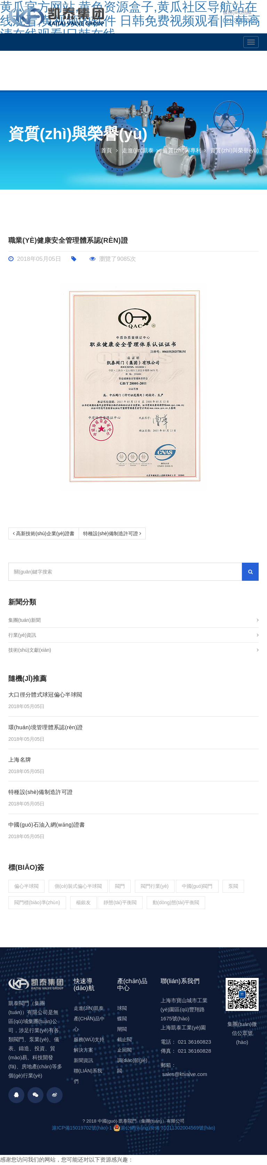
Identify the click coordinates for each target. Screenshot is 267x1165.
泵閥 (233, 886)
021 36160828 (194, 1051)
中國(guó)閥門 (197, 886)
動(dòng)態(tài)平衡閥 (176, 902)
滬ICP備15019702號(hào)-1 (82, 1128)
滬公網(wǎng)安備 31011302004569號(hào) (164, 1127)
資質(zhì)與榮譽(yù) (234, 150)
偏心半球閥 (26, 886)
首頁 (106, 150)
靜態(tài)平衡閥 (120, 902)
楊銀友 (83, 902)
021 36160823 (194, 1042)
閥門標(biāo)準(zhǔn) (37, 902)
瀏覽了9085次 (113, 259)
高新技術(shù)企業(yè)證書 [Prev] (43, 533)
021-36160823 (241, 21)
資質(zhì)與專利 (181, 150)
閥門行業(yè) (155, 886)
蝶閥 (122, 1018)
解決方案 (83, 1050)
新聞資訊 (83, 1060)
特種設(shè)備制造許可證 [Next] (112, 533)
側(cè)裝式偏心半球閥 (78, 886)
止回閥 (124, 1050)
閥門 (120, 886)
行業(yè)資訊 (133, 635)
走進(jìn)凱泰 (138, 150)
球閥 (122, 1008)
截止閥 (124, 1039)
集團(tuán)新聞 (133, 620)
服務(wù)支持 (89, 1039)
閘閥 (122, 1029)
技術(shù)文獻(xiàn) (133, 650)
